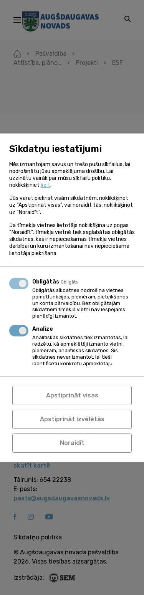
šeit (45, 185)
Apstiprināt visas (72, 395)
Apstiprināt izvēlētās (72, 419)
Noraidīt (72, 443)
